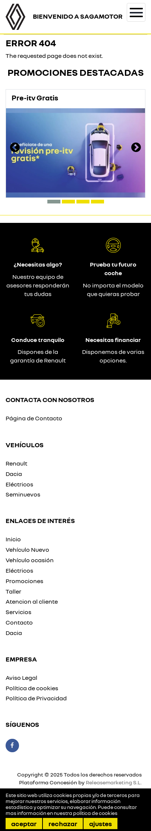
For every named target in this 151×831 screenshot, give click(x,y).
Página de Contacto (34, 418)
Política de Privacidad (36, 698)
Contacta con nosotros (50, 399)
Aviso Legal (21, 677)
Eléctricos (19, 484)
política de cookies (95, 813)
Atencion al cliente (32, 601)
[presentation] (15, 148)
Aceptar (24, 823)
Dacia (14, 473)
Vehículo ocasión (30, 560)
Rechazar (62, 823)
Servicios (18, 612)
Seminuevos (23, 494)
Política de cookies (32, 688)
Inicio (13, 539)
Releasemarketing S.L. (114, 782)
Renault (16, 463)
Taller (13, 591)
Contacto (19, 622)
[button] (54, 201)
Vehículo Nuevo (27, 549)
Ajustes (100, 823)
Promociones (24, 581)
